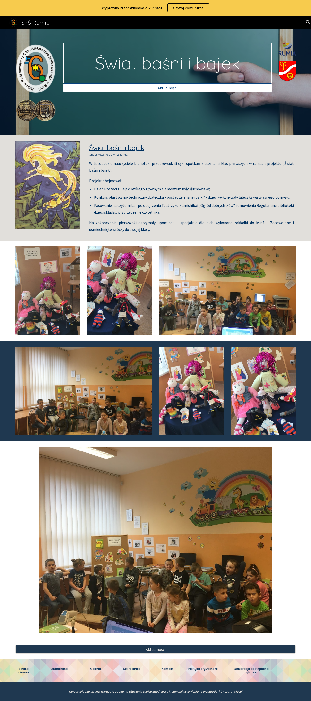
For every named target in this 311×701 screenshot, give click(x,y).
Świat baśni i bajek (116, 147)
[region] (155, 8)
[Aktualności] (167, 87)
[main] (167, 63)
